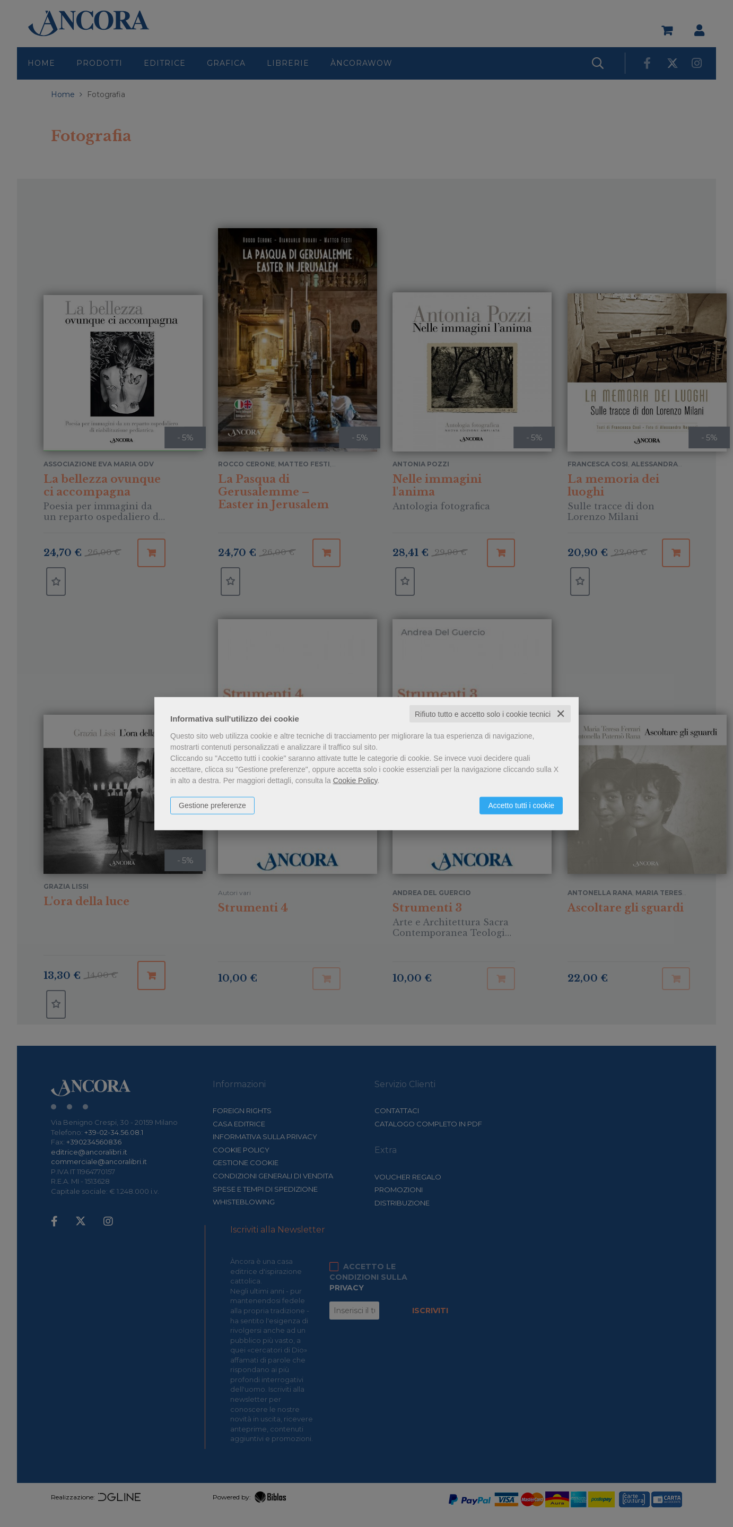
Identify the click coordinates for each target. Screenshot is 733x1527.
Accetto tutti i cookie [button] (521, 805)
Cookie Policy (355, 780)
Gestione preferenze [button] (212, 805)
